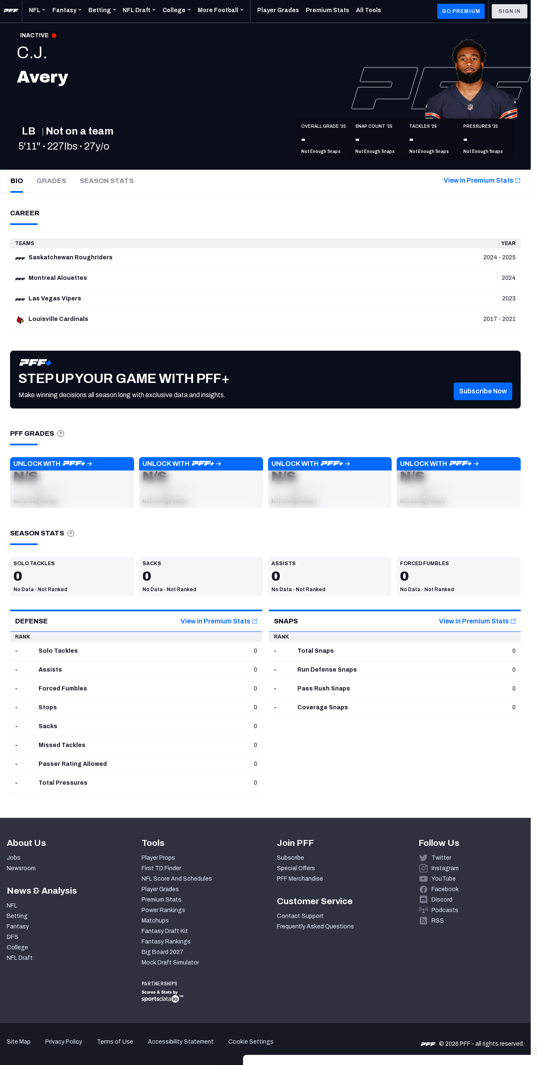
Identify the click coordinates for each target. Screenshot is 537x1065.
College (17, 947)
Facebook (445, 889)
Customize (467, 1003)
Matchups (155, 921)
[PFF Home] (10, 11)
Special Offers (296, 868)
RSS (437, 921)
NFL (12, 905)
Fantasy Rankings (166, 941)
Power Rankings (163, 910)
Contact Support (300, 916)
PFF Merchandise (300, 879)
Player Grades (160, 889)
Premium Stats (161, 900)
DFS (12, 937)
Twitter (441, 858)
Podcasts (444, 910)
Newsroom (21, 868)
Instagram (445, 868)
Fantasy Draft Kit (165, 931)
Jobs (14, 858)
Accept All (467, 978)
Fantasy (18, 926)
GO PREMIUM (461, 11)
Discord (441, 900)
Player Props (158, 858)
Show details (129, 1048)
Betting (17, 916)
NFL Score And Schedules (177, 879)
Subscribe (290, 858)
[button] (483, 403)
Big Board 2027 (162, 952)
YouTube (443, 879)
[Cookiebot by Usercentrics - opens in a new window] (54, 1048)
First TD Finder (161, 868)
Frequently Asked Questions (315, 926)
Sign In (509, 11)
